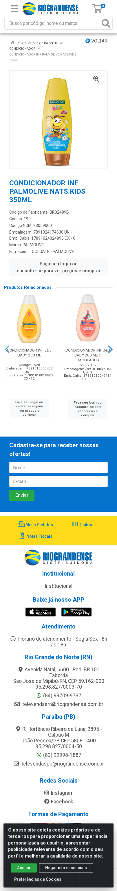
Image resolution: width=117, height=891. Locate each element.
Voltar (96, 41)
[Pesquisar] (106, 23)
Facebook (58, 802)
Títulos (81, 524)
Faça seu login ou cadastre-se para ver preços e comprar (58, 267)
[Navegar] (7, 349)
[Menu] (14, 8)
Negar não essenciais (66, 870)
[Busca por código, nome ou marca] (52, 23)
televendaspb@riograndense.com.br (58, 764)
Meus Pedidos (35, 524)
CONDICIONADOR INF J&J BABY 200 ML (29, 352)
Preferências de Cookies (37, 882)
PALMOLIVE (33, 245)
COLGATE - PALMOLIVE (53, 251)
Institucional (58, 586)
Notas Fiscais (35, 536)
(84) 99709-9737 (58, 695)
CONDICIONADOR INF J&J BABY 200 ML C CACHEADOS (87, 355)
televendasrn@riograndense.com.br (58, 704)
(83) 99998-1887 (58, 755)
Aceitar (24, 870)
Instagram (58, 793)
